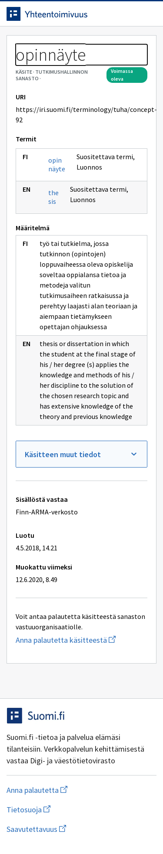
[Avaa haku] (130, 14)
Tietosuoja (71, 809)
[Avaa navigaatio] (147, 14)
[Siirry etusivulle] (64, 14)
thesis (53, 197)
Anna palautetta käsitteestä (81, 640)
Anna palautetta (71, 790)
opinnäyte (56, 164)
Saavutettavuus (81, 829)
